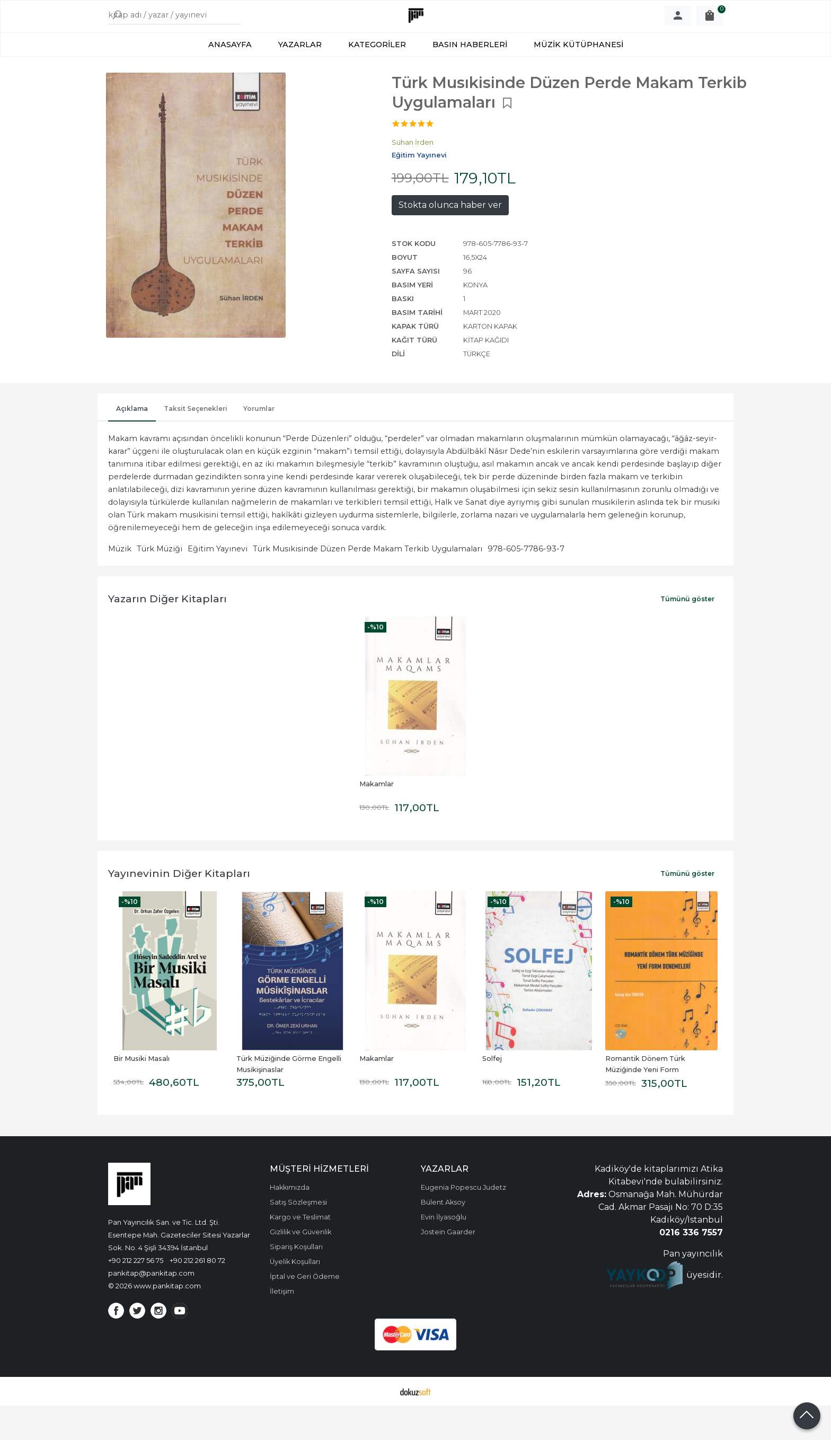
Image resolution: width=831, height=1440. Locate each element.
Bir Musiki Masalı (141, 1093)
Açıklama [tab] (132, 443)
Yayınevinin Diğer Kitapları (179, 907)
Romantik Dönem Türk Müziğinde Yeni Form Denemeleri (646, 1104)
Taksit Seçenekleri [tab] (195, 443)
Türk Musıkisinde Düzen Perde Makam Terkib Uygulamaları (367, 583)
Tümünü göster (687, 633)
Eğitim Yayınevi (217, 583)
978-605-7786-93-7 (526, 583)
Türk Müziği (159, 583)
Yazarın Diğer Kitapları (167, 633)
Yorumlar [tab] (259, 443)
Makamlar (376, 818)
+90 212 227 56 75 (135, 1294)
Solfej (492, 1093)
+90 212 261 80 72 (197, 1294)
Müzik (119, 583)
